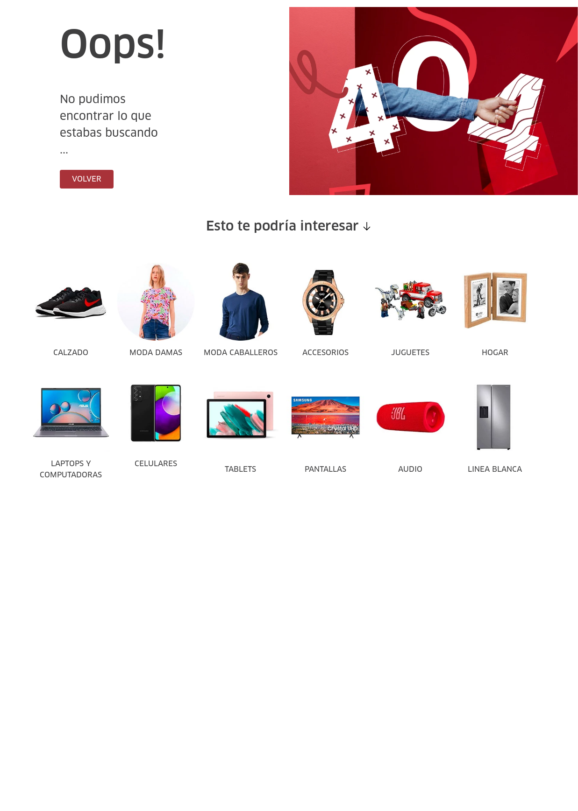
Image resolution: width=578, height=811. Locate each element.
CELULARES (156, 464)
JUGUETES (410, 353)
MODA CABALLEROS (241, 353)
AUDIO (410, 469)
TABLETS (240, 469)
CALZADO (70, 353)
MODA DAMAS (155, 353)
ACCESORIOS (325, 353)
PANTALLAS (325, 469)
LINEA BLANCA (495, 469)
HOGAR (495, 353)
